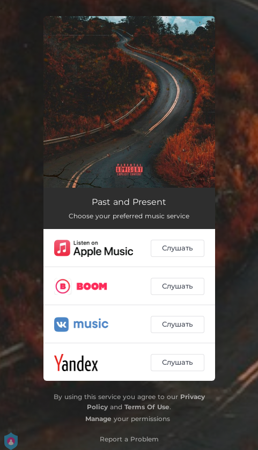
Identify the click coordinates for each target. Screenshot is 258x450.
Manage (98, 419)
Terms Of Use (146, 407)
